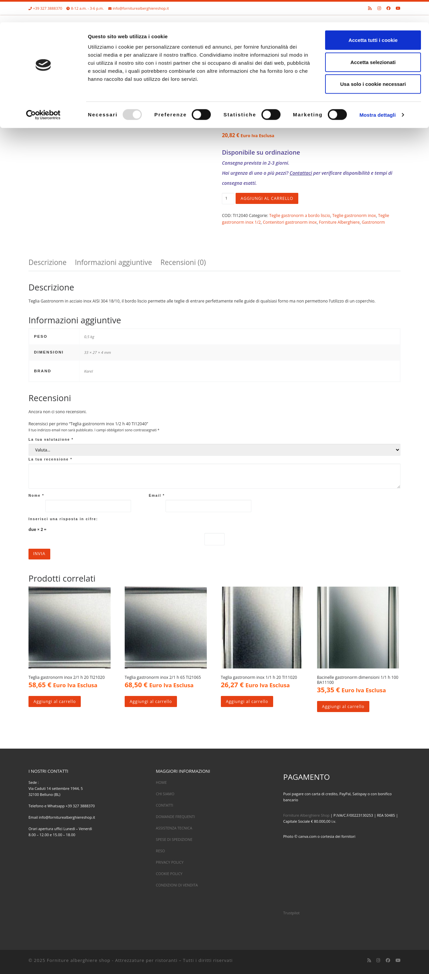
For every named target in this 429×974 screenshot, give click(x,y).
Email (157, 495)
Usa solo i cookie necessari (373, 61)
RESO (160, 850)
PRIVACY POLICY (170, 862)
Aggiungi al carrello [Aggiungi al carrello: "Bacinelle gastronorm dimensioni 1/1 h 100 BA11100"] (343, 706)
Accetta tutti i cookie (373, 17)
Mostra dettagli (377, 92)
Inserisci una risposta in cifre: (63, 519)
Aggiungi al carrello (267, 198)
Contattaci (301, 173)
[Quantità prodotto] (228, 198)
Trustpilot (291, 913)
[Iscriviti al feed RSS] (369, 960)
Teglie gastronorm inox (354, 215)
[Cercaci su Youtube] (398, 960)
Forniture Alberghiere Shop (306, 815)
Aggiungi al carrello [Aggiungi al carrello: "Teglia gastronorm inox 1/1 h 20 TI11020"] (247, 701)
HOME (161, 782)
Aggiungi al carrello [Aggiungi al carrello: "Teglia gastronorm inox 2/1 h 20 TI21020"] (55, 701)
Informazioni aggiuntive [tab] (113, 262)
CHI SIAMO (165, 793)
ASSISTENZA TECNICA (174, 827)
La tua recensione (50, 459)
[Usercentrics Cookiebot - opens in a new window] (43, 93)
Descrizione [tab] (47, 262)
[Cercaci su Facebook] (388, 960)
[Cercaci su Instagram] (378, 960)
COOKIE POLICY (169, 873)
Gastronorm (373, 222)
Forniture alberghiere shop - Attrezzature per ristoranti (112, 961)
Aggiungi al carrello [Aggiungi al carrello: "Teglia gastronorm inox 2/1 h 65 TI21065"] (151, 701)
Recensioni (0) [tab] (183, 262)
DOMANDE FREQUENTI (175, 816)
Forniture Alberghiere (339, 222)
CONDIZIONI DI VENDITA (177, 885)
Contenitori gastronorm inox (290, 222)
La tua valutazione (51, 439)
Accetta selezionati (372, 40)
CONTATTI (164, 805)
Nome (36, 495)
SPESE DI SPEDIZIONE (174, 839)
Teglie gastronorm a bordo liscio (299, 215)
